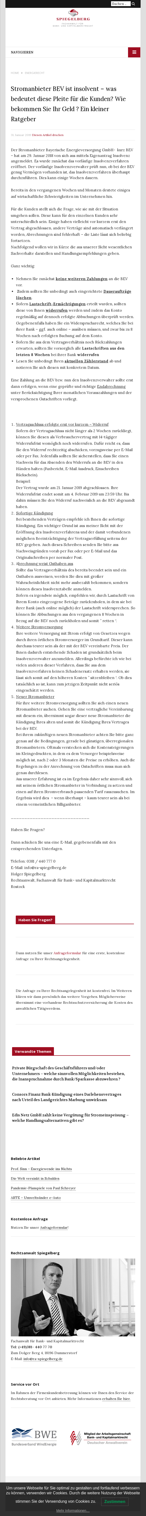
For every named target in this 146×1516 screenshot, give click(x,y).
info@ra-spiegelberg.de (43, 1359)
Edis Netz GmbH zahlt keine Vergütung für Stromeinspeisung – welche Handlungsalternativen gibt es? (70, 1118)
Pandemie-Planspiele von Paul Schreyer (43, 1188)
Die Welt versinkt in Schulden (35, 1178)
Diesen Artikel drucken (48, 135)
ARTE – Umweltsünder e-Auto (36, 1197)
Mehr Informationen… (73, 1511)
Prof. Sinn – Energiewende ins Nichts (41, 1169)
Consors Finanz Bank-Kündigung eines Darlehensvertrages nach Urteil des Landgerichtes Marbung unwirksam (66, 1097)
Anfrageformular (68, 953)
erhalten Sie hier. (116, 1399)
